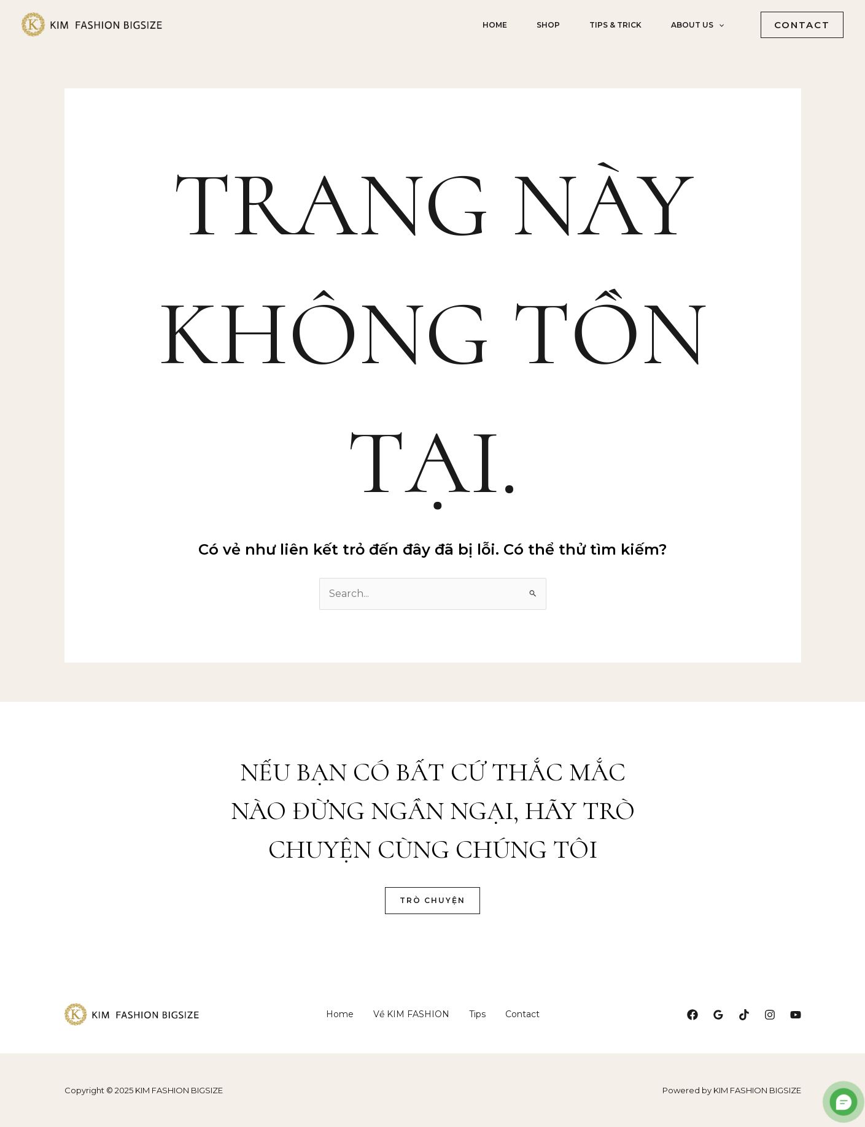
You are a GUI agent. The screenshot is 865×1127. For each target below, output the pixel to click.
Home (495, 25)
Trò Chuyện (432, 900)
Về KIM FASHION (411, 1014)
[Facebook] (692, 1014)
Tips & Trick (615, 25)
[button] (797, 25)
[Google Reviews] (718, 1014)
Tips (477, 1014)
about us (697, 25)
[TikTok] (744, 1014)
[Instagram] (769, 1014)
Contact (522, 1014)
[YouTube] (795, 1014)
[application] (718, 25)
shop (548, 25)
